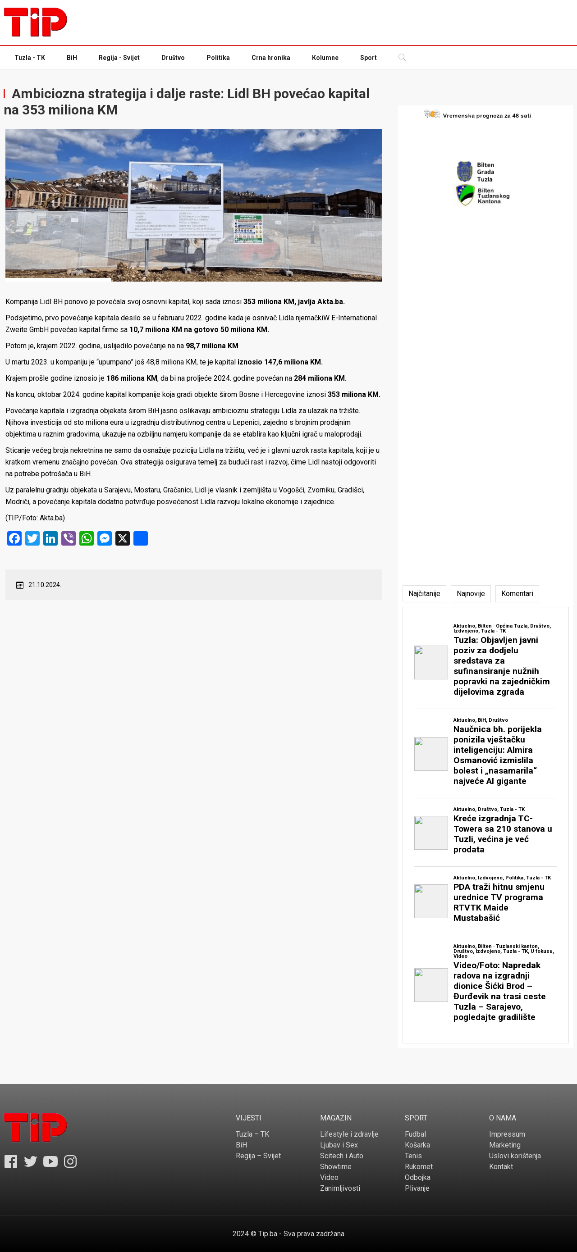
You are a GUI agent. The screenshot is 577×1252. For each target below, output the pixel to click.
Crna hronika (271, 57)
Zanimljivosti (340, 1188)
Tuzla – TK (252, 1134)
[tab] (424, 594)
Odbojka (417, 1177)
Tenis (413, 1156)
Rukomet (419, 1166)
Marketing (505, 1145)
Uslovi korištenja (515, 1156)
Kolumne (325, 57)
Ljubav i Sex (339, 1145)
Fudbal (415, 1134)
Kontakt (501, 1166)
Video (329, 1177)
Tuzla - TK (29, 57)
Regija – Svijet (258, 1156)
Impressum (507, 1134)
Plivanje (417, 1188)
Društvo (173, 57)
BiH (72, 57)
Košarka (417, 1145)
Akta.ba (330, 301)
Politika (218, 57)
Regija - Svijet (119, 57)
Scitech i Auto (341, 1156)
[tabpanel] (486, 825)
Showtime (336, 1166)
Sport (368, 57)
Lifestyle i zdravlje (349, 1134)
